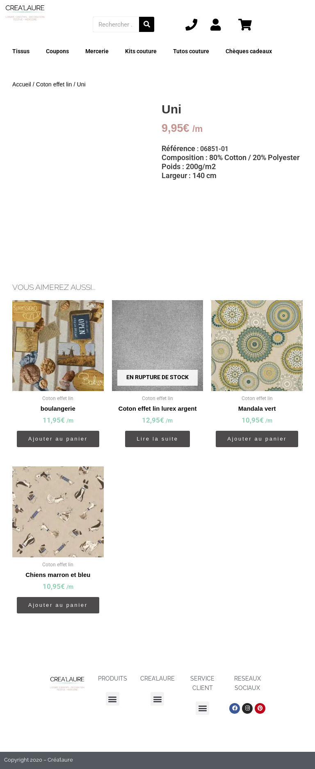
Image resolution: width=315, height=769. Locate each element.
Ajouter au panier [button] (58, 439)
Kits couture (141, 51)
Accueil (21, 84)
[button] (112, 699)
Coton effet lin (54, 84)
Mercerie (97, 51)
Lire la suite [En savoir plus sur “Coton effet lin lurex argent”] (157, 439)
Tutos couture (191, 51)
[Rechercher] (146, 24)
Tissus (21, 51)
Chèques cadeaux (249, 51)
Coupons (57, 51)
